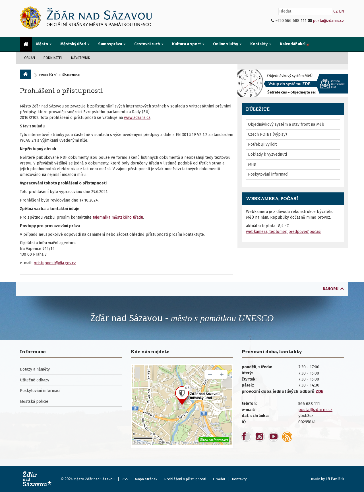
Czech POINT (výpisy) (267, 134)
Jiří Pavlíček (335, 479)
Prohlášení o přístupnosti (61, 90)
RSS (124, 479)
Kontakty (239, 479)
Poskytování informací (268, 174)
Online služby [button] (227, 44)
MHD (252, 164)
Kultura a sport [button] (188, 44)
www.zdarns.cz (137, 117)
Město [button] (44, 44)
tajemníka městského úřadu (118, 217)
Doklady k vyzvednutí (267, 154)
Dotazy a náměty (35, 369)
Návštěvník (80, 58)
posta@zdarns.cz (328, 20)
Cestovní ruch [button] (149, 44)
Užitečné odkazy (34, 380)
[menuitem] (26, 44)
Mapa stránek (146, 479)
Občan (29, 58)
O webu (219, 479)
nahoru (330, 288)
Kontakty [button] (260, 44)
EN (341, 11)
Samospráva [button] (112, 44)
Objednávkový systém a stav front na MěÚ (286, 124)
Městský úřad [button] (75, 44)
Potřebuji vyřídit (262, 144)
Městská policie (34, 401)
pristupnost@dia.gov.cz (55, 263)
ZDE (319, 391)
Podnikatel (53, 58)
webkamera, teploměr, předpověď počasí (283, 231)
